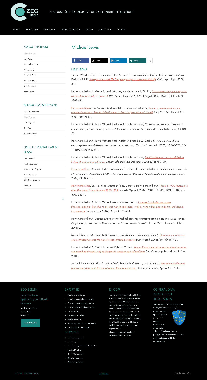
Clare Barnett (29, 53)
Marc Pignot (29, 122)
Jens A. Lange (30, 86)
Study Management (76, 354)
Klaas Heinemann (31, 111)
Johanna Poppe (30, 133)
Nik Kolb (27, 185)
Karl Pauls (28, 58)
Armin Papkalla (30, 174)
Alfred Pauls (29, 69)
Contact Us (30, 322)
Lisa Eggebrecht (30, 163)
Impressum (103, 373)
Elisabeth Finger (30, 80)
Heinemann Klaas (80, 107)
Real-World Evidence (76, 295)
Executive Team (36, 47)
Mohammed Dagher (32, 169)
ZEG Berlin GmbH (24, 12)
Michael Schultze (31, 64)
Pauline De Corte (31, 158)
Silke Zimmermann (32, 180)
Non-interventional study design (80, 299)
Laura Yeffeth (186, 373)
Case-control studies (76, 315)
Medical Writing (74, 350)
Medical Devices (75, 319)
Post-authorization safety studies (81, 303)
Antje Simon (29, 91)
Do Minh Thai (29, 75)
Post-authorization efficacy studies (81, 307)
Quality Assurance (75, 358)
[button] (80, 60)
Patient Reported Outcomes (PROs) (82, 323)
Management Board (40, 105)
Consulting (72, 341)
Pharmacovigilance (75, 362)
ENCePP (137, 295)
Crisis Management (76, 337)
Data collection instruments (78, 327)
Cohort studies (73, 311)
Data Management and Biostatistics (82, 346)
